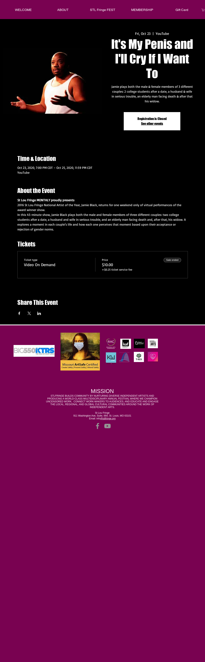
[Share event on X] (29, 313)
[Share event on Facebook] (19, 313)
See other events (152, 123)
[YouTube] (107, 426)
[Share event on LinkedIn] (39, 313)
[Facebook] (97, 426)
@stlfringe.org (108, 418)
